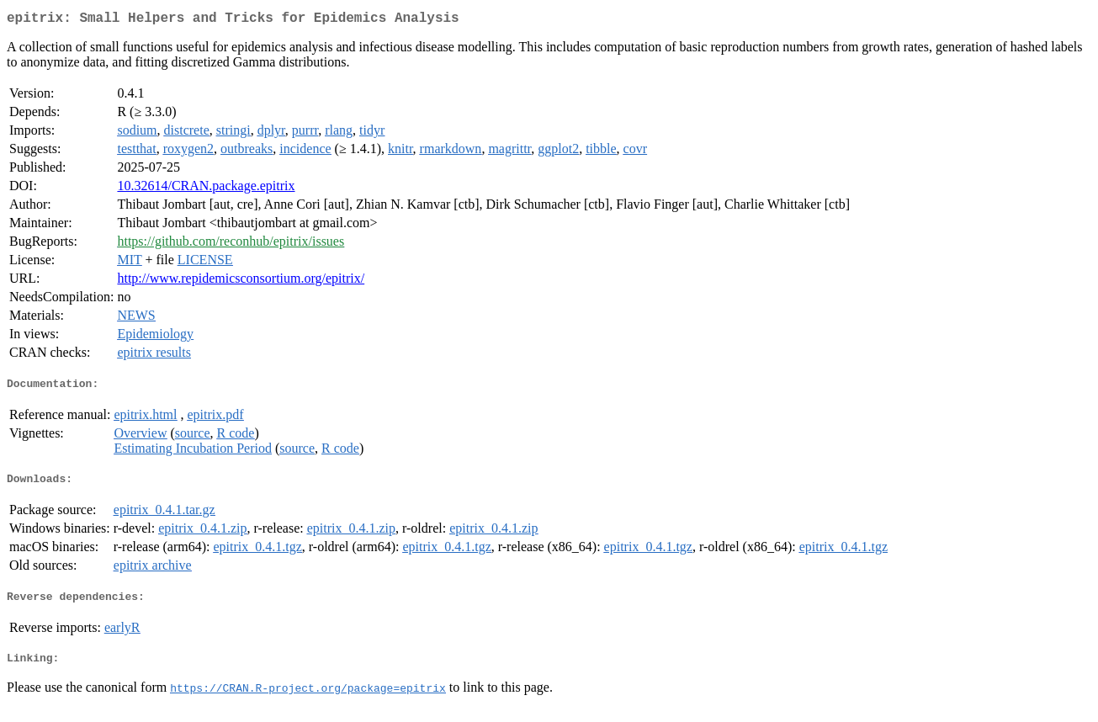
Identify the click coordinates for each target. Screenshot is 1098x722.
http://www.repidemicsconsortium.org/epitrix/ (240, 281)
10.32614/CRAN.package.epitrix (205, 189)
